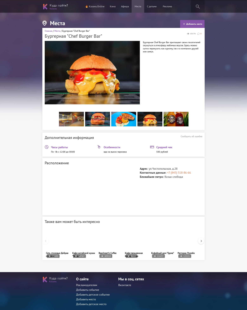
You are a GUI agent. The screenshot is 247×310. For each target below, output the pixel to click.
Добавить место (192, 24)
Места (138, 6)
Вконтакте (124, 285)
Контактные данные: (153, 172)
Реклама (167, 6)
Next (199, 239)
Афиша (125, 6)
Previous (44, 239)
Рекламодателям (86, 285)
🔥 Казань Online (94, 6)
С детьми (152, 6)
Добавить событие (87, 290)
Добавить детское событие (93, 294)
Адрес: (144, 168)
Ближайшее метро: (152, 177)
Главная (48, 30)
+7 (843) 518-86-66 (179, 172)
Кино (113, 6)
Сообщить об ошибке (191, 136)
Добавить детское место (91, 304)
